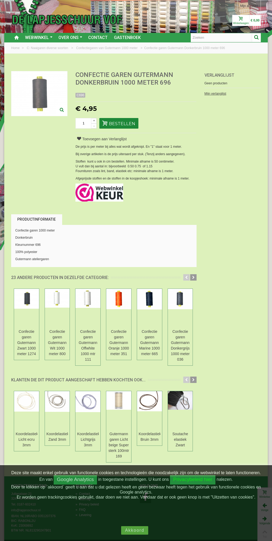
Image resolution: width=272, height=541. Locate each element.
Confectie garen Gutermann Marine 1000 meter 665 (176, 339)
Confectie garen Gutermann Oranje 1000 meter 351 (139, 339)
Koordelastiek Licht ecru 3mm (29, 425)
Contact (98, 37)
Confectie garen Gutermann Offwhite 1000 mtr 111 (103, 339)
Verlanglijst (219, 75)
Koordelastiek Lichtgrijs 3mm (103, 425)
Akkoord (134, 530)
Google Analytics (75, 479)
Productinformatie (36, 219)
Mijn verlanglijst (215, 93)
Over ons (70, 37)
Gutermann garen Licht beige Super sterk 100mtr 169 (139, 434)
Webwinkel (39, 37)
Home (15, 48)
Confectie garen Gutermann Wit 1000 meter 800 (66, 337)
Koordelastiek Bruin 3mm (176, 425)
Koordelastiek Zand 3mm (66, 425)
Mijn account (249, 6)
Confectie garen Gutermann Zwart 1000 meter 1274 (29, 339)
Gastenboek (127, 37)
